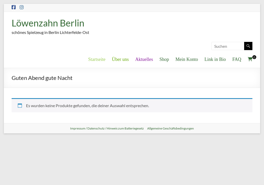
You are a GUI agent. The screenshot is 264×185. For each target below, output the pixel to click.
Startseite (96, 59)
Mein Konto (187, 59)
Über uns (120, 59)
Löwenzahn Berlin (48, 23)
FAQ (236, 59)
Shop (164, 59)
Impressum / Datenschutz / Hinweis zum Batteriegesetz (107, 128)
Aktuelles (144, 59)
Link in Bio (215, 59)
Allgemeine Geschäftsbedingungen (170, 128)
